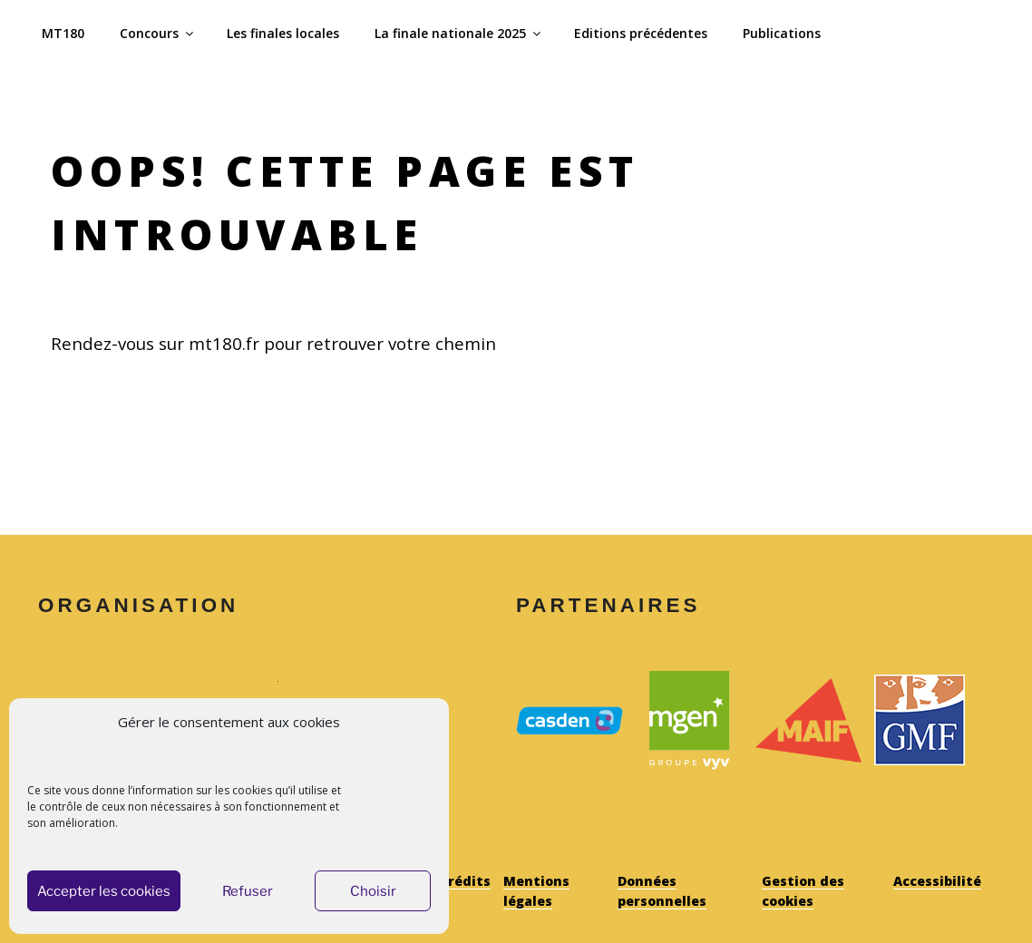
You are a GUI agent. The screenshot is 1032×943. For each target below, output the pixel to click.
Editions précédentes (640, 33)
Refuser (247, 891)
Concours (158, 33)
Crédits (465, 881)
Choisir (373, 891)
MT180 (63, 33)
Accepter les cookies (103, 891)
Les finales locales (283, 33)
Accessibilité (937, 881)
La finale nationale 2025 (459, 33)
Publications (782, 33)
